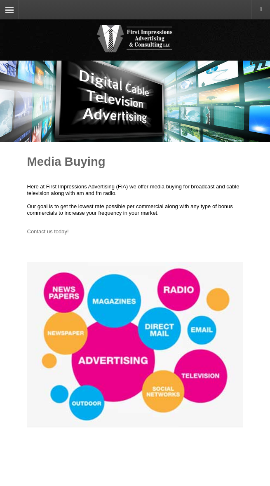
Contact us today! (48, 231)
